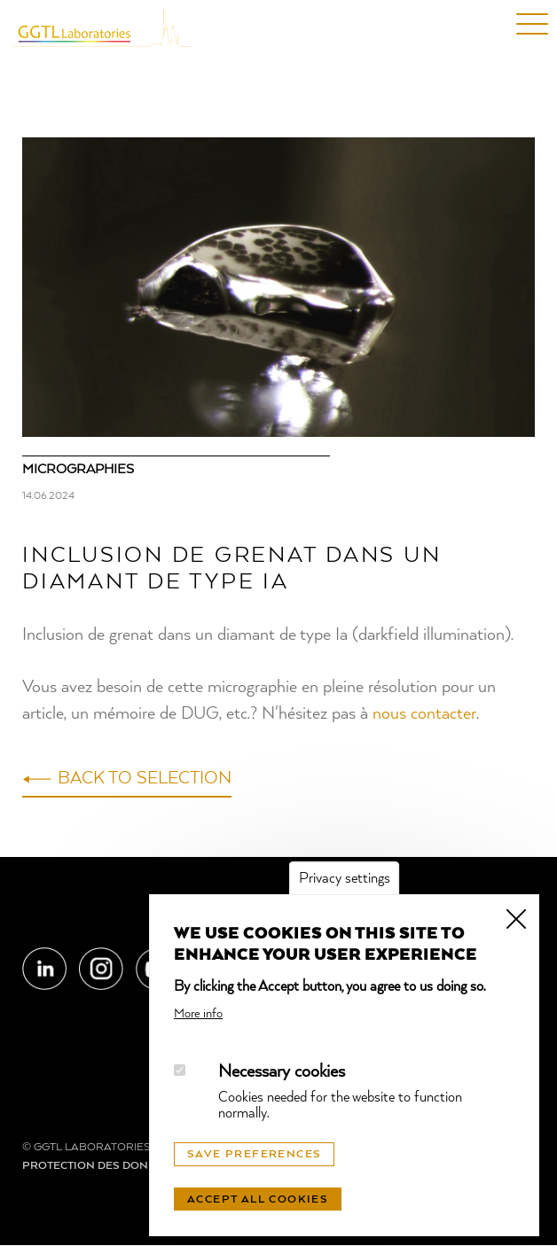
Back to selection (144, 779)
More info (198, 1014)
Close (516, 917)
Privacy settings (344, 879)
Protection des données (100, 1166)
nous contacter (424, 714)
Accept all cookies (257, 1200)
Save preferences (254, 1155)
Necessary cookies (281, 1072)
